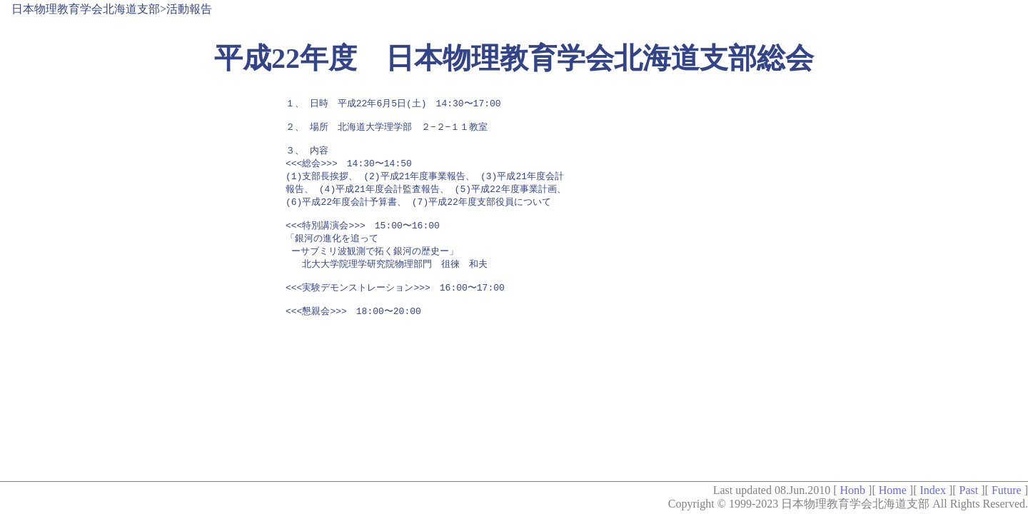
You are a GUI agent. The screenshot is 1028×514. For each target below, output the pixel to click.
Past (969, 490)
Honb (852, 490)
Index (932, 490)
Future (1007, 490)
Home (893, 490)
